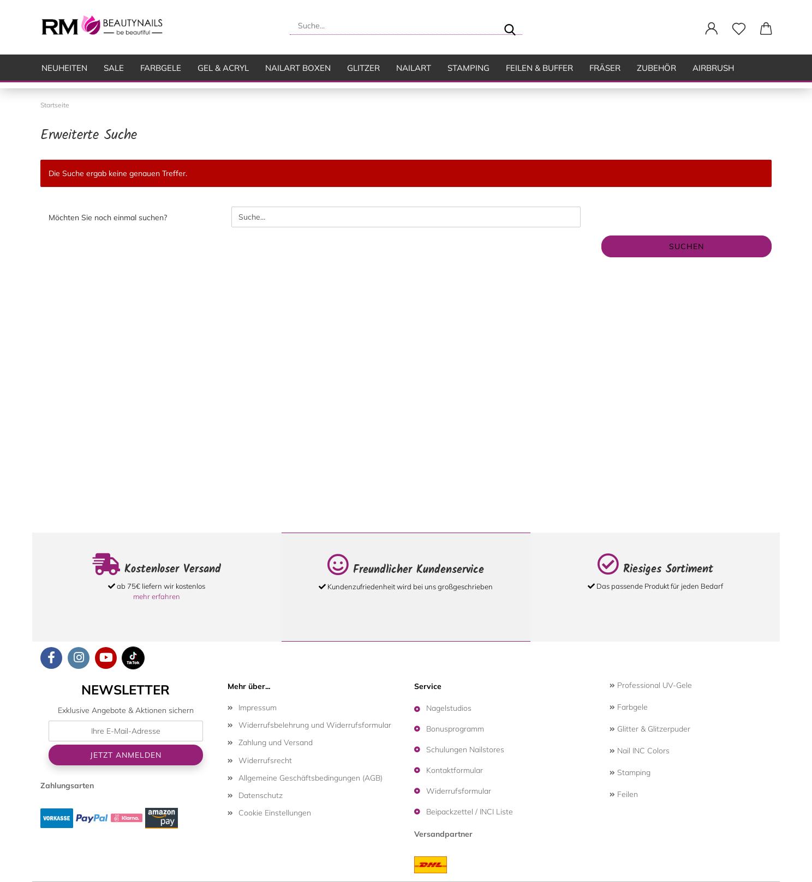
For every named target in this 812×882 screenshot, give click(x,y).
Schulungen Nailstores (465, 749)
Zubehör (656, 68)
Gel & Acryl (223, 68)
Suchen (686, 246)
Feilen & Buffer (539, 68)
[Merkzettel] (739, 29)
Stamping (468, 68)
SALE (114, 68)
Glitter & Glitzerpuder (650, 729)
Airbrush (713, 68)
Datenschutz (260, 795)
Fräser (604, 68)
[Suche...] (509, 25)
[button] (711, 29)
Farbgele (160, 68)
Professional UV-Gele (651, 685)
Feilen (624, 794)
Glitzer (363, 68)
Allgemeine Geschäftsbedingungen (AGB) (310, 778)
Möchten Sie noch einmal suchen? (108, 217)
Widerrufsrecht (265, 760)
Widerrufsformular (458, 791)
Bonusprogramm (455, 729)
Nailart (413, 68)
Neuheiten (64, 68)
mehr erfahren (156, 596)
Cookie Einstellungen (274, 813)
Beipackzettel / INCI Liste (469, 812)
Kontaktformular (454, 770)
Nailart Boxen (298, 68)
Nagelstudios (448, 708)
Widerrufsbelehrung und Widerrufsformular (314, 725)
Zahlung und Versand (275, 742)
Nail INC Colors (640, 751)
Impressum (257, 707)
